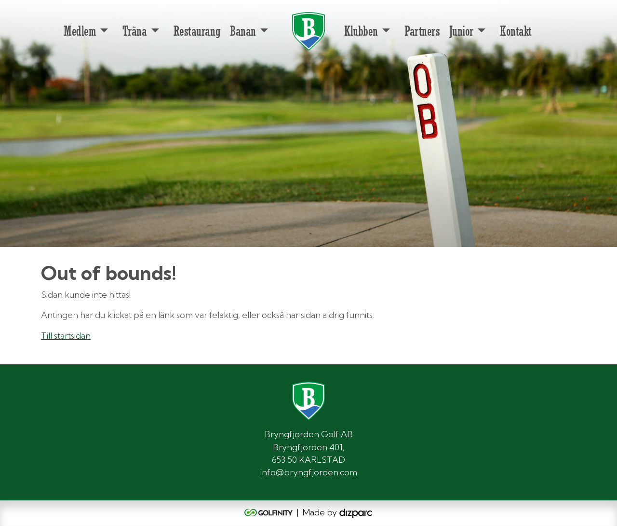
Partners (422, 31)
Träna (134, 31)
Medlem (79, 31)
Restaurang (197, 31)
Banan (243, 31)
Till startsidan (66, 336)
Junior (461, 31)
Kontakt (516, 31)
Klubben (361, 31)
